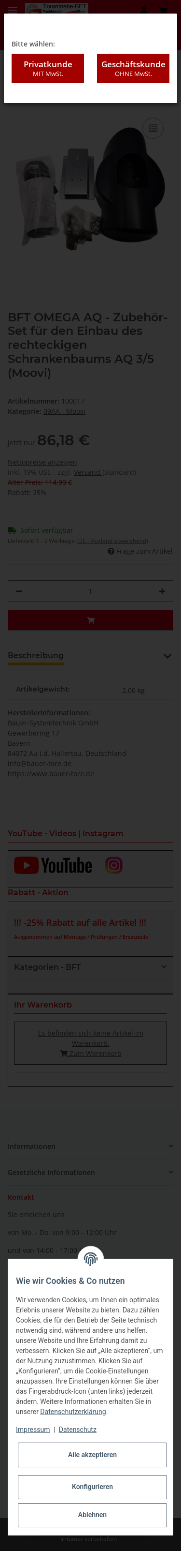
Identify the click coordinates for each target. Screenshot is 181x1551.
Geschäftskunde (133, 68)
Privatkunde (48, 68)
